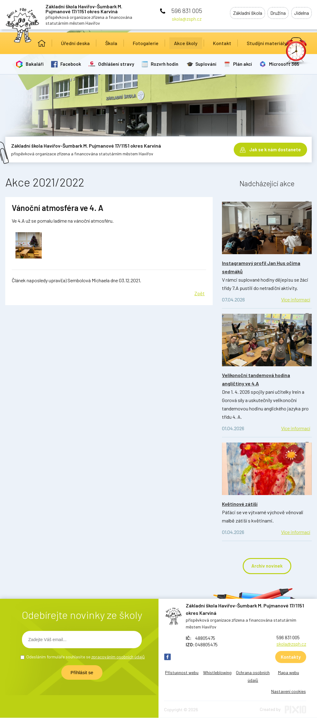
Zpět (199, 293)
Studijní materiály (267, 43)
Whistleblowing (217, 672)
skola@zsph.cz (187, 19)
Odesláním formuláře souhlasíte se (85, 657)
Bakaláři (35, 64)
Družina (274, 13)
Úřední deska (75, 43)
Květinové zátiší (240, 504)
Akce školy (186, 43)
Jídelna (300, 13)
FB (167, 657)
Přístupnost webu (181, 672)
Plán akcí (245, 64)
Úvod (41, 43)
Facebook (71, 64)
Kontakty (291, 657)
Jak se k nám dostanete (275, 148)
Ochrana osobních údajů (253, 676)
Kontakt (222, 43)
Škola (111, 43)
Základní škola (240, 13)
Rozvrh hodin (166, 64)
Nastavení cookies (288, 691)
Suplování (208, 64)
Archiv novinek (267, 566)
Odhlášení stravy (117, 64)
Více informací (295, 299)
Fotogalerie (145, 43)
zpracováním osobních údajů (118, 657)
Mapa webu (288, 672)
